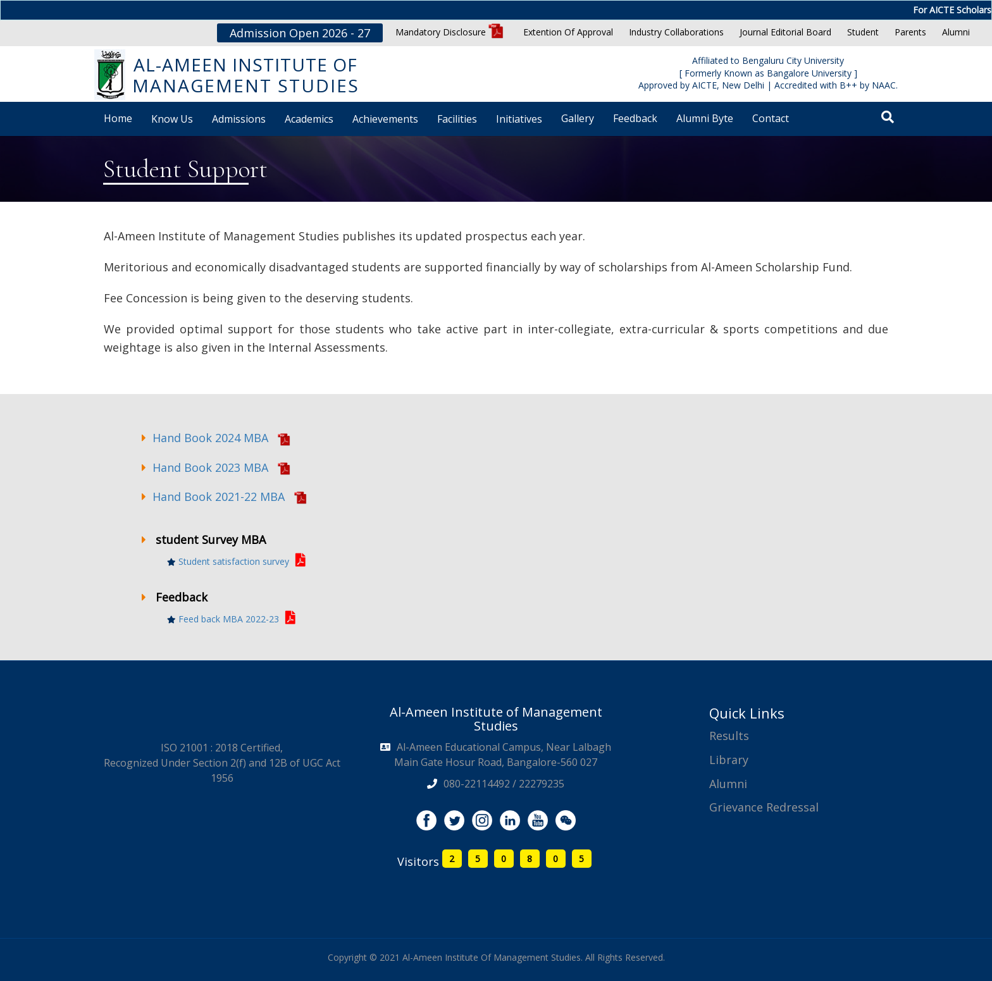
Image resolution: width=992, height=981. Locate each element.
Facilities (457, 119)
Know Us (172, 119)
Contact (770, 118)
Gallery (577, 118)
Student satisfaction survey (236, 561)
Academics (309, 119)
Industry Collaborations (676, 32)
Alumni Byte (704, 118)
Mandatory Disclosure (449, 32)
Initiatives (519, 119)
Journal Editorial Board (785, 32)
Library (728, 759)
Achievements (385, 119)
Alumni (956, 32)
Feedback (635, 118)
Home (118, 118)
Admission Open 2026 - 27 (300, 32)
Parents (910, 32)
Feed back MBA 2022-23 (231, 619)
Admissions (239, 119)
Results (729, 735)
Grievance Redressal (764, 807)
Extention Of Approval (568, 32)
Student (863, 32)
